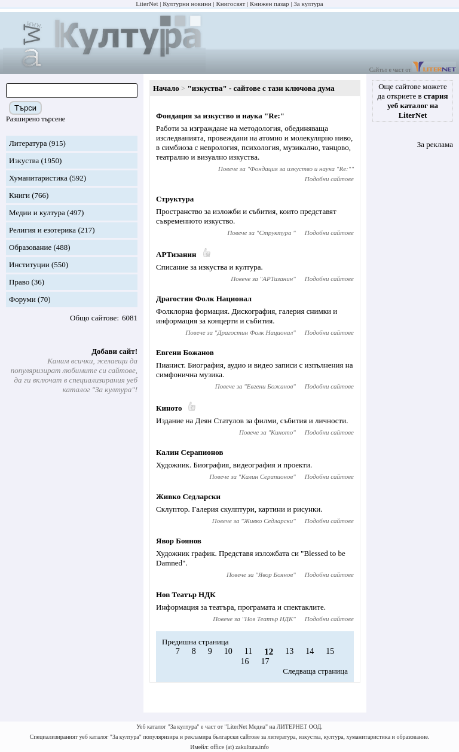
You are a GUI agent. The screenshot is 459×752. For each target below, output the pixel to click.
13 (289, 651)
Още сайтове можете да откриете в (413, 101)
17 (265, 661)
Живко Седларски (188, 496)
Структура (175, 198)
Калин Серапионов (189, 452)
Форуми (22, 299)
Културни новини (187, 3)
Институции (29, 264)
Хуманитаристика (38, 177)
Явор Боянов (178, 540)
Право (19, 281)
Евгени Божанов (185, 352)
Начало (166, 88)
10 (228, 651)
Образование (30, 247)
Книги (19, 195)
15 (330, 651)
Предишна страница (195, 641)
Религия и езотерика (42, 229)
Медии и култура (37, 212)
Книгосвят (230, 3)
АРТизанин (176, 254)
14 (309, 651)
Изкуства (24, 160)
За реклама (435, 144)
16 (245, 661)
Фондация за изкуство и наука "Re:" (220, 115)
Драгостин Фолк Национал (204, 298)
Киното (169, 407)
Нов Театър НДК (186, 594)
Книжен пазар (269, 3)
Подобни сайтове (329, 178)
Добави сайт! (114, 351)
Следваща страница (315, 671)
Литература (28, 143)
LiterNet (147, 3)
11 (248, 651)
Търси (25, 107)
